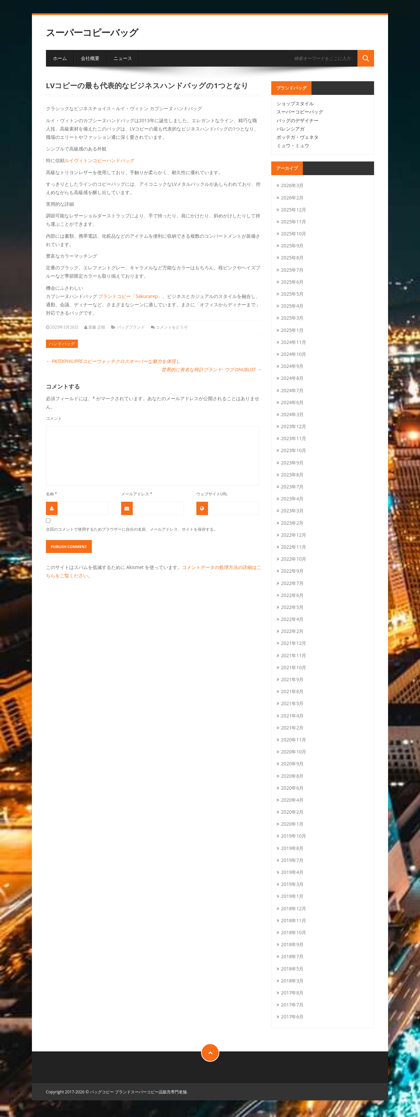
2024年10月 (293, 354)
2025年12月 (293, 209)
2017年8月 (292, 992)
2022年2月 (292, 631)
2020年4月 (292, 800)
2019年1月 (292, 896)
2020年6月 (292, 788)
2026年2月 (292, 197)
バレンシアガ (291, 129)
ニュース (122, 58)
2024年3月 (292, 414)
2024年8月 (292, 378)
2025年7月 (292, 270)
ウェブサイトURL (212, 493)
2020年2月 (292, 812)
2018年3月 (292, 980)
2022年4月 (292, 619)
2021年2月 (292, 727)
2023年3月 (292, 510)
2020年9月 (292, 763)
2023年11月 (293, 438)
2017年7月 (292, 1004)
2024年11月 (293, 342)
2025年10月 (293, 233)
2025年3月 (292, 318)
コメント (54, 418)
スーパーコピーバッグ (92, 32)
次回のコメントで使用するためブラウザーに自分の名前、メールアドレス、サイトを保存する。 (132, 529)
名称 (51, 493)
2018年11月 (293, 920)
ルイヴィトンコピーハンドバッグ (99, 160)
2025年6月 (292, 282)
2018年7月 (292, 956)
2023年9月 (292, 462)
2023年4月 (292, 498)
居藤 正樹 (96, 327)
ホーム (60, 58)
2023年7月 (292, 486)
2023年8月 (292, 474)
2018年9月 (292, 944)
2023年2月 (292, 523)
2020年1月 (292, 824)
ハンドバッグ (62, 344)
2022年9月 (292, 571)
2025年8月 (292, 257)
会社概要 (90, 58)
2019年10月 (293, 836)
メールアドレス (136, 493)
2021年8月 (292, 691)
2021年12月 (293, 643)
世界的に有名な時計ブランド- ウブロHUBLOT (211, 369)
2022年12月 (293, 535)
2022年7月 (292, 583)
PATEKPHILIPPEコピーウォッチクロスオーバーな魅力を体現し (113, 361)
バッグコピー (102, 1092)
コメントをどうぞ (172, 327)
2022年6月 (292, 595)
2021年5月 (292, 703)
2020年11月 (293, 739)
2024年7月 (292, 390)
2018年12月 (293, 908)
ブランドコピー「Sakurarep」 (130, 296)
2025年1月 (292, 330)
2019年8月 (292, 848)
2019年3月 (292, 884)
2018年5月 (292, 969)
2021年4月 (292, 715)
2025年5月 (292, 294)
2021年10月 (293, 667)
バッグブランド (131, 327)
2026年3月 (292, 185)
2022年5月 (292, 607)
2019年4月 (292, 872)
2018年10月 (293, 932)
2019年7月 (292, 860)
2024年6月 (292, 402)
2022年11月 (293, 547)
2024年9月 (292, 366)
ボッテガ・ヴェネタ (297, 137)
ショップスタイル (295, 103)
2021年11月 (293, 655)
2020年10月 (293, 751)
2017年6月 (292, 1016)
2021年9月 (292, 679)
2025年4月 (292, 306)
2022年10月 (293, 559)
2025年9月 (292, 245)
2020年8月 (292, 776)
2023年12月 (293, 426)
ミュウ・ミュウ (293, 145)
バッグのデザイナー (297, 120)
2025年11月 (293, 221)
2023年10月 (293, 450)
